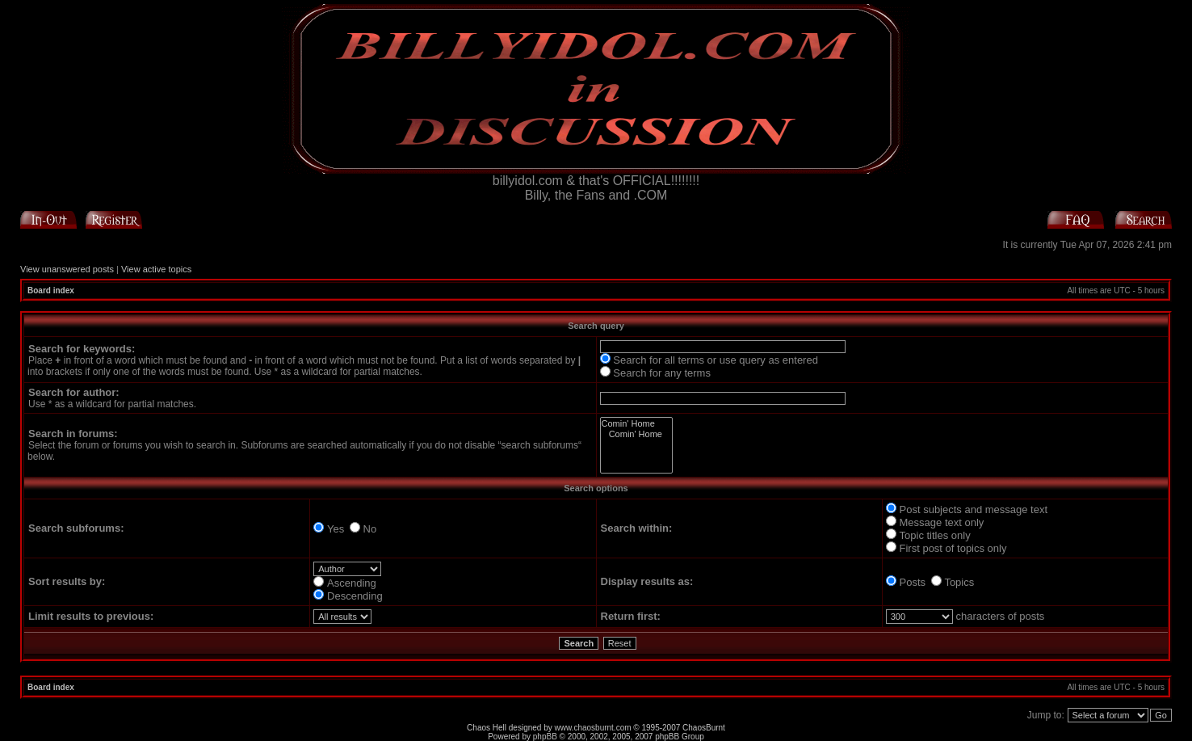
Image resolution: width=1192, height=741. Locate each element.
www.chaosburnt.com (593, 727)
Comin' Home (636, 424)
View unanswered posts (67, 269)
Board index (50, 290)
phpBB (545, 736)
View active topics (156, 269)
